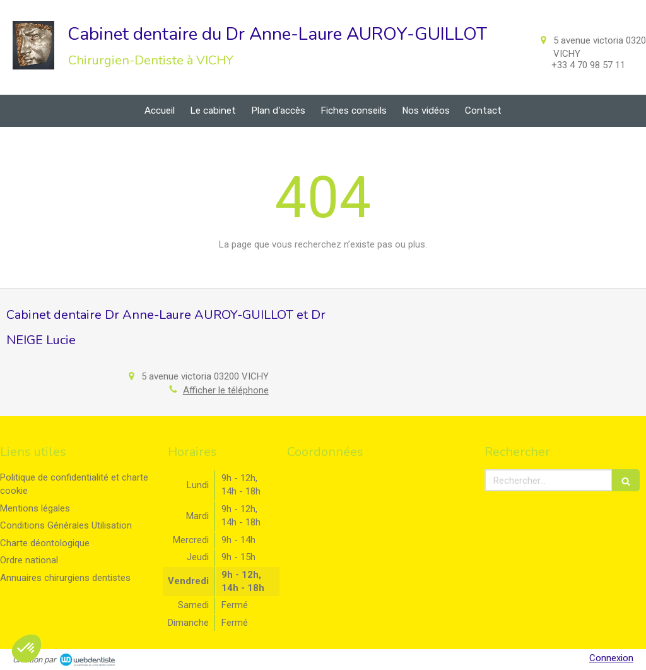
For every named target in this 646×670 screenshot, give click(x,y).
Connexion (611, 658)
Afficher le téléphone (226, 390)
